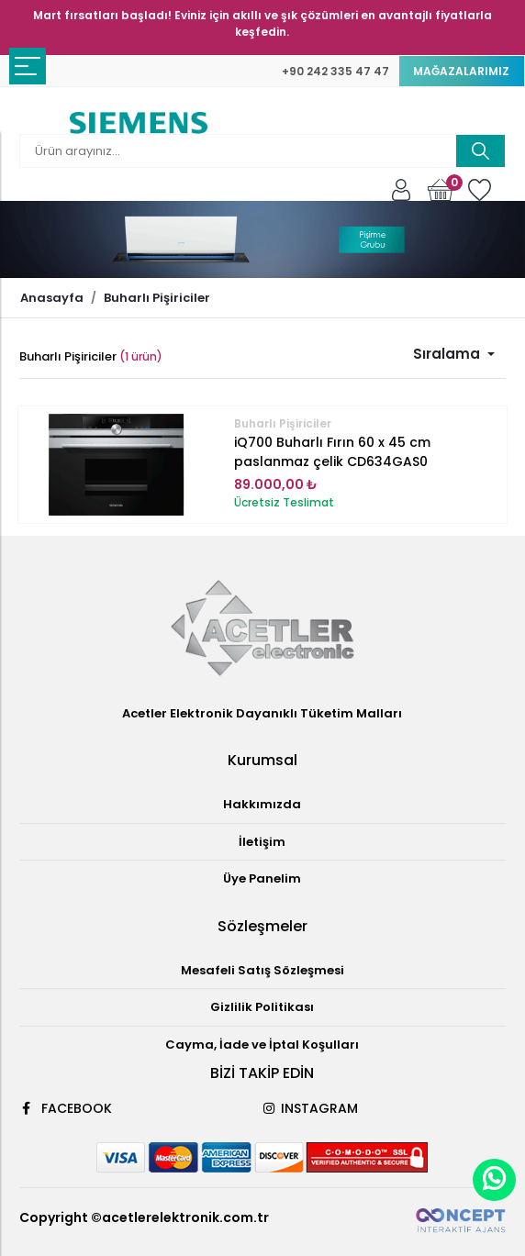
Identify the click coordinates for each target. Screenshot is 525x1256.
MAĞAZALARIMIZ (461, 71)
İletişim (262, 841)
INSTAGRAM (310, 1108)
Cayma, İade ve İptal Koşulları (262, 1044)
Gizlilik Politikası (262, 1007)
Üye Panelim (262, 878)
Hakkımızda (262, 804)
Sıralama (448, 353)
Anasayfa (52, 297)
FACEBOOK (65, 1108)
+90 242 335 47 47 (335, 71)
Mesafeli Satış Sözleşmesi (262, 970)
